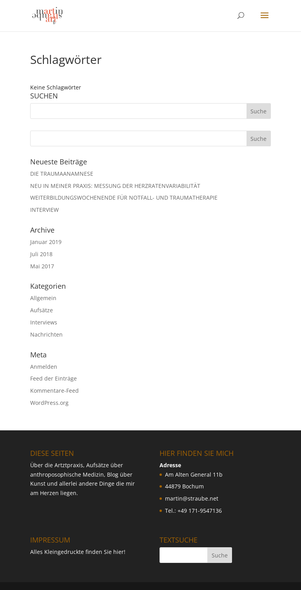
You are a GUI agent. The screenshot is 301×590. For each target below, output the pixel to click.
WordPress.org (49, 402)
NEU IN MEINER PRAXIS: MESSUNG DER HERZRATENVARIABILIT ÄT (115, 185)
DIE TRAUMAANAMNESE (61, 173)
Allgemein (43, 298)
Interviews (43, 322)
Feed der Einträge (53, 378)
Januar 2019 (46, 242)
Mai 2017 (42, 266)
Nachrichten (46, 334)
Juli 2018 (41, 254)
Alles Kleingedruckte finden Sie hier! (77, 551)
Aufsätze (41, 310)
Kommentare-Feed (54, 390)
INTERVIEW (44, 209)
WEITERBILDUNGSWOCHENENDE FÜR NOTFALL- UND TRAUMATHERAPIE (124, 197)
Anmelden (43, 366)
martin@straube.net (191, 498)
